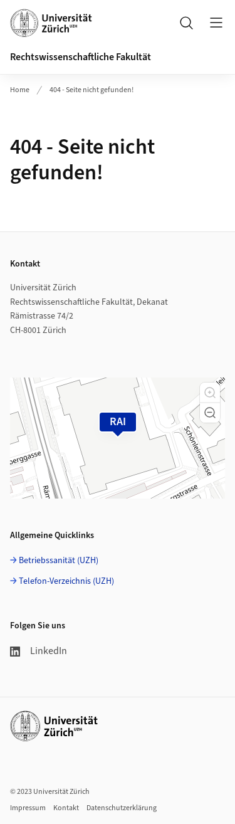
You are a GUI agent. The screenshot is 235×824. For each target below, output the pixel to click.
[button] (210, 393)
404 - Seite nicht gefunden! (91, 90)
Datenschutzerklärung (121, 808)
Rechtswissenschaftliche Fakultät (80, 57)
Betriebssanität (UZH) (58, 560)
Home (19, 90)
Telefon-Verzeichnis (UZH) (66, 581)
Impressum (28, 808)
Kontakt (66, 808)
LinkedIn (38, 651)
